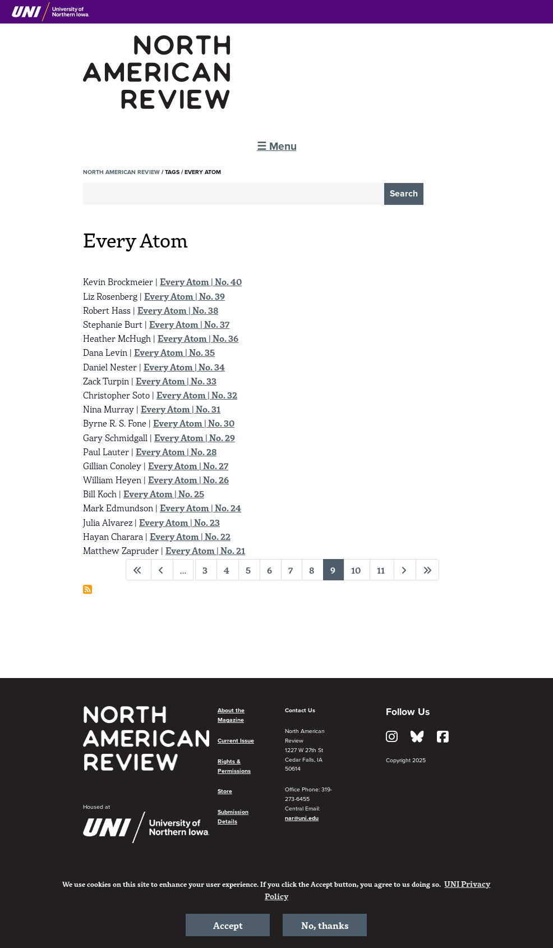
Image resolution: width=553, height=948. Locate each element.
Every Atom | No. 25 (163, 493)
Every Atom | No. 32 (196, 394)
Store (225, 791)
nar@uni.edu (302, 818)
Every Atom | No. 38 (177, 310)
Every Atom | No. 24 (200, 507)
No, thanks (325, 925)
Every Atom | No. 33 (176, 380)
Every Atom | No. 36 (198, 338)
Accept (228, 925)
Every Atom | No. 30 (193, 422)
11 (381, 569)
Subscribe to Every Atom (87, 589)
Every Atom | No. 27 (188, 465)
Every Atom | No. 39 (184, 296)
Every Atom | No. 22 (190, 536)
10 (356, 569)
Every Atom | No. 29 (194, 437)
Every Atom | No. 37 (189, 324)
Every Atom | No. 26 (188, 479)
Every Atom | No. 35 (174, 352)
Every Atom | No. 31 (180, 408)
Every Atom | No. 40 (201, 281)
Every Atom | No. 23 (179, 522)
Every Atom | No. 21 (205, 550)
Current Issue (236, 740)
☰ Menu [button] (277, 146)
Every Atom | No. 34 (184, 366)
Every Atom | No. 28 (176, 451)
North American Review (121, 172)
